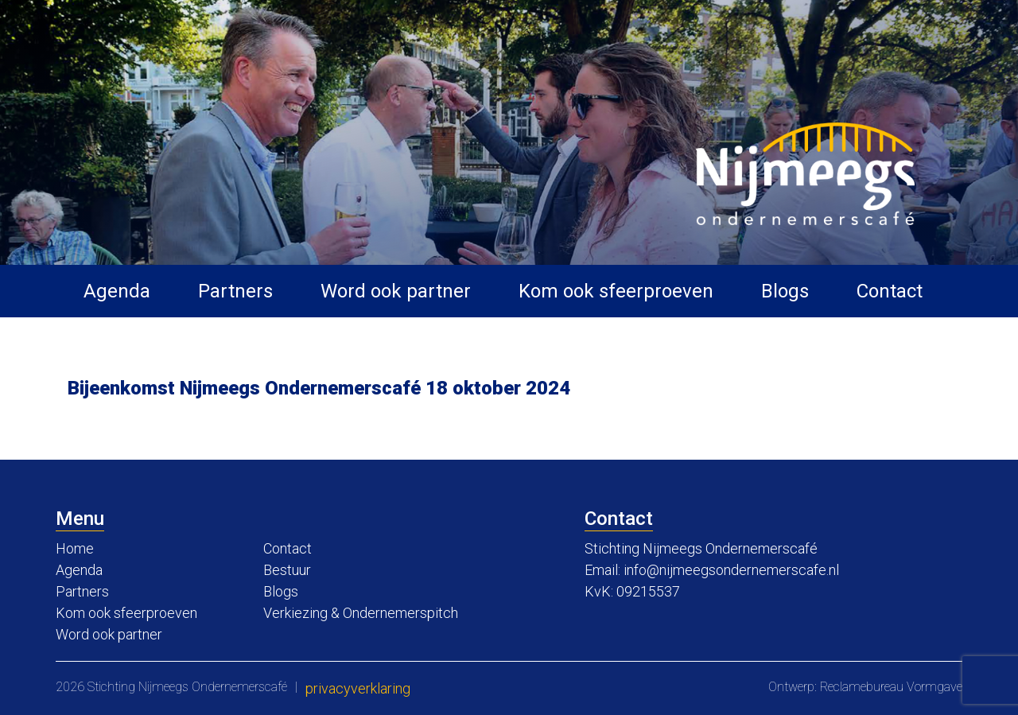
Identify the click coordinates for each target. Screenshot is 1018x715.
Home (75, 548)
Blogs (785, 291)
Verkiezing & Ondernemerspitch (360, 612)
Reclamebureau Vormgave (891, 686)
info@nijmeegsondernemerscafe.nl (731, 570)
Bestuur (287, 570)
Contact (890, 291)
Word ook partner (396, 291)
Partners (235, 291)
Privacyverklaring (357, 688)
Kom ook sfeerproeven (616, 291)
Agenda (117, 291)
